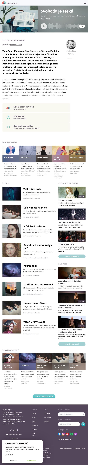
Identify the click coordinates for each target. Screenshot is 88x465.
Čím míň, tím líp (76, 157)
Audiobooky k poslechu (68, 183)
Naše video (62, 264)
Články (34, 413)
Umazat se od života (35, 303)
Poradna (35, 425)
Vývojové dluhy (65, 200)
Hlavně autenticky (58, 158)
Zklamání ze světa (66, 244)
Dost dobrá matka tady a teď (37, 246)
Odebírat (83, 424)
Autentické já (26, 157)
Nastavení (13, 460)
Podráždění (30, 265)
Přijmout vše (31, 460)
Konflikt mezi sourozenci (38, 284)
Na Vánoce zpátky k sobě (69, 222)
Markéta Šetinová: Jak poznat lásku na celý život (71, 306)
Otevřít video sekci (72, 344)
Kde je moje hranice (35, 207)
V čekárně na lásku (34, 226)
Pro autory (47, 417)
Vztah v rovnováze (34, 321)
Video (34, 421)
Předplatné (14, 430)
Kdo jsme (47, 413)
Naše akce (34, 434)
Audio (34, 417)
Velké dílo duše (32, 189)
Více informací (9, 454)
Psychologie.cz (10, 3)
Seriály (34, 429)
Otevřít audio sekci (72, 256)
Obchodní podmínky (66, 449)
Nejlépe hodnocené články (44, 396)
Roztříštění (8, 157)
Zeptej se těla (42, 157)
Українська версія (64, 440)
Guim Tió (8, 30)
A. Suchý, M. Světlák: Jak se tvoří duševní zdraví (70, 330)
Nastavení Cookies (80, 449)
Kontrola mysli (19, 40)
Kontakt (46, 421)
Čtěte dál (6, 183)
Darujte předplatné (14, 434)
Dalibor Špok (71, 51)
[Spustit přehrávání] (44, 26)
